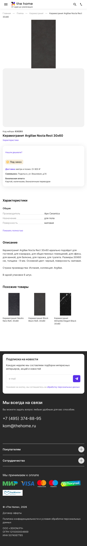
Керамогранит (36, 13)
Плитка (20, 13)
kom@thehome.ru (19, 425)
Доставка (10, 169)
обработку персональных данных (63, 387)
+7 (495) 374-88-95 (22, 418)
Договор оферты (12, 512)
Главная (7, 13)
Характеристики (11, 140)
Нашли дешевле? (13, 152)
